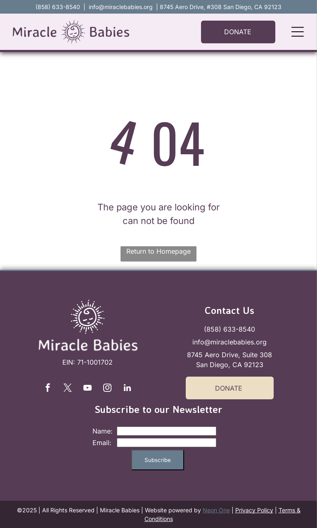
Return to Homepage (158, 251)
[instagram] (107, 389)
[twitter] (68, 389)
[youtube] (87, 389)
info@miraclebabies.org (121, 6)
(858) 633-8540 (229, 329)
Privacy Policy (254, 510)
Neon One (216, 510)
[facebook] (48, 389)
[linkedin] (127, 389)
